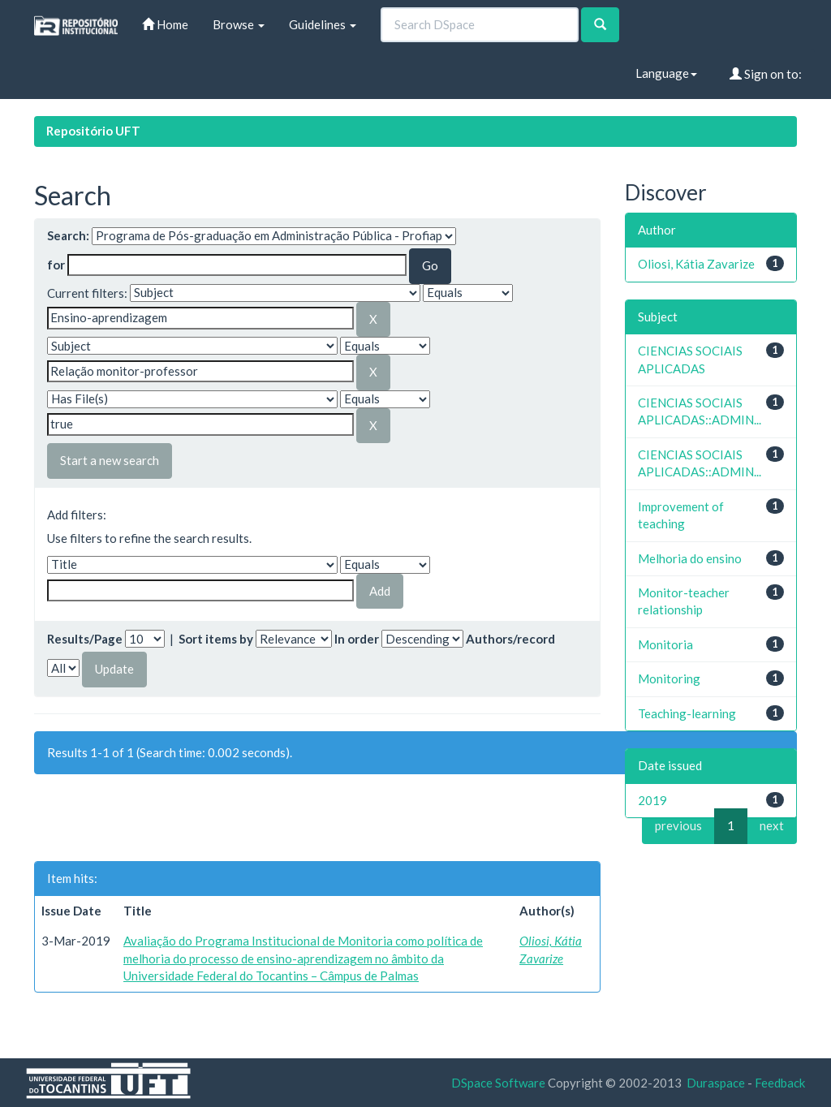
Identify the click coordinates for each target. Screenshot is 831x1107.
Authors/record (510, 638)
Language (666, 73)
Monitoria (665, 644)
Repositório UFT (93, 130)
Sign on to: (766, 74)
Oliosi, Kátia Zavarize (696, 263)
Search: (68, 235)
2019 (652, 800)
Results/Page (85, 638)
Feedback (780, 1082)
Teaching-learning (687, 713)
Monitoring (669, 678)
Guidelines (322, 24)
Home (165, 24)
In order (356, 638)
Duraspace (716, 1082)
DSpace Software (498, 1082)
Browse (239, 24)
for (56, 264)
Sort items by (216, 638)
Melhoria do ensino (690, 558)
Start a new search (109, 460)
